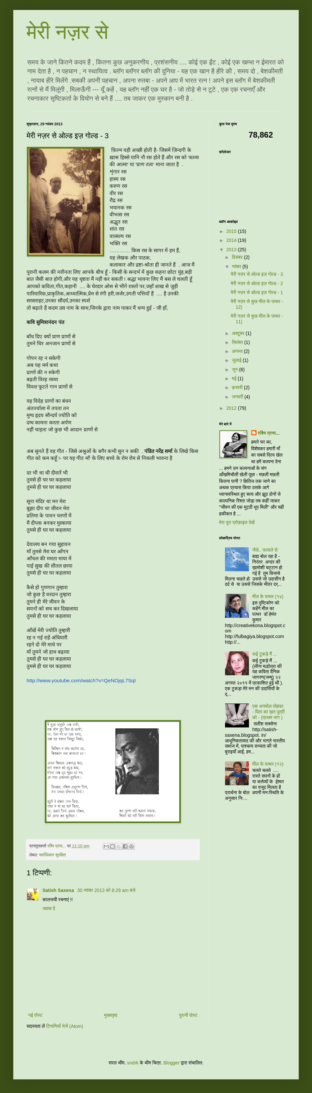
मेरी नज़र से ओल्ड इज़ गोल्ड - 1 (257, 292)
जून (235, 369)
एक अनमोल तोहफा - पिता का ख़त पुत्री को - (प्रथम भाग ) (268, 712)
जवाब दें (48, 908)
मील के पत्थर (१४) (267, 596)
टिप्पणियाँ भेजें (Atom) (64, 1026)
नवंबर (237, 266)
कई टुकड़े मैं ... (264, 654)
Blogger (171, 1062)
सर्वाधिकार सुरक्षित (52, 855)
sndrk (132, 1062)
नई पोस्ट (35, 1015)
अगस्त (238, 351)
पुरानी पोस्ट (188, 1015)
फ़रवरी (238, 387)
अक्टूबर (239, 333)
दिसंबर (238, 257)
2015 (232, 231)
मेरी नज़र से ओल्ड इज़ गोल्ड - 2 (257, 283)
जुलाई (237, 360)
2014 (232, 240)
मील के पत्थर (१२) (267, 764)
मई (235, 378)
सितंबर (238, 342)
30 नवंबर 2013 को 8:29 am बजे (106, 890)
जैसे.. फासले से (264, 550)
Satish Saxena (58, 890)
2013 (232, 249)
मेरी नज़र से (67, 32)
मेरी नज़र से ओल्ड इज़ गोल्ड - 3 (257, 274)
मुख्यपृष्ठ (110, 1015)
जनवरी (238, 396)
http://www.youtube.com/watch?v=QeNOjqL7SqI (81, 680)
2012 (232, 408)
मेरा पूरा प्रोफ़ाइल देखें (237, 522)
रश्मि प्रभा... (269, 433)
